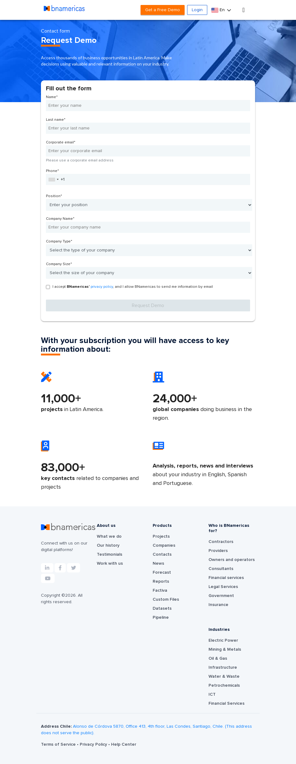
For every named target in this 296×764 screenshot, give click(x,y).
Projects (161, 536)
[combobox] (53, 179)
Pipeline (161, 617)
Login (197, 10)
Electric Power (223, 640)
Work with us (110, 563)
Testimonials (109, 554)
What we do (109, 536)
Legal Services (223, 587)
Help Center (123, 744)
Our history (108, 545)
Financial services (226, 578)
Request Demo (148, 305)
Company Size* (59, 264)
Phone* (52, 171)
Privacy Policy (94, 744)
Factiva (160, 590)
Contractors (221, 542)
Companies (164, 545)
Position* (54, 196)
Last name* (55, 120)
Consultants (221, 569)
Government (221, 596)
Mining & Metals (225, 649)
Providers (218, 551)
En (218, 10)
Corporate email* (60, 142)
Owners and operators (232, 560)
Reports (161, 581)
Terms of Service (59, 744)
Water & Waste (224, 676)
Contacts (162, 554)
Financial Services (226, 703)
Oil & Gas (218, 658)
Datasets (162, 608)
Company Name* (60, 219)
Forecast (162, 572)
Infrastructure (223, 667)
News (158, 563)
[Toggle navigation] (243, 10)
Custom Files (166, 599)
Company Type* (59, 241)
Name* (52, 97)
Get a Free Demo (162, 10)
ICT (212, 694)
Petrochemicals (224, 685)
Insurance (218, 605)
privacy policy (102, 287)
